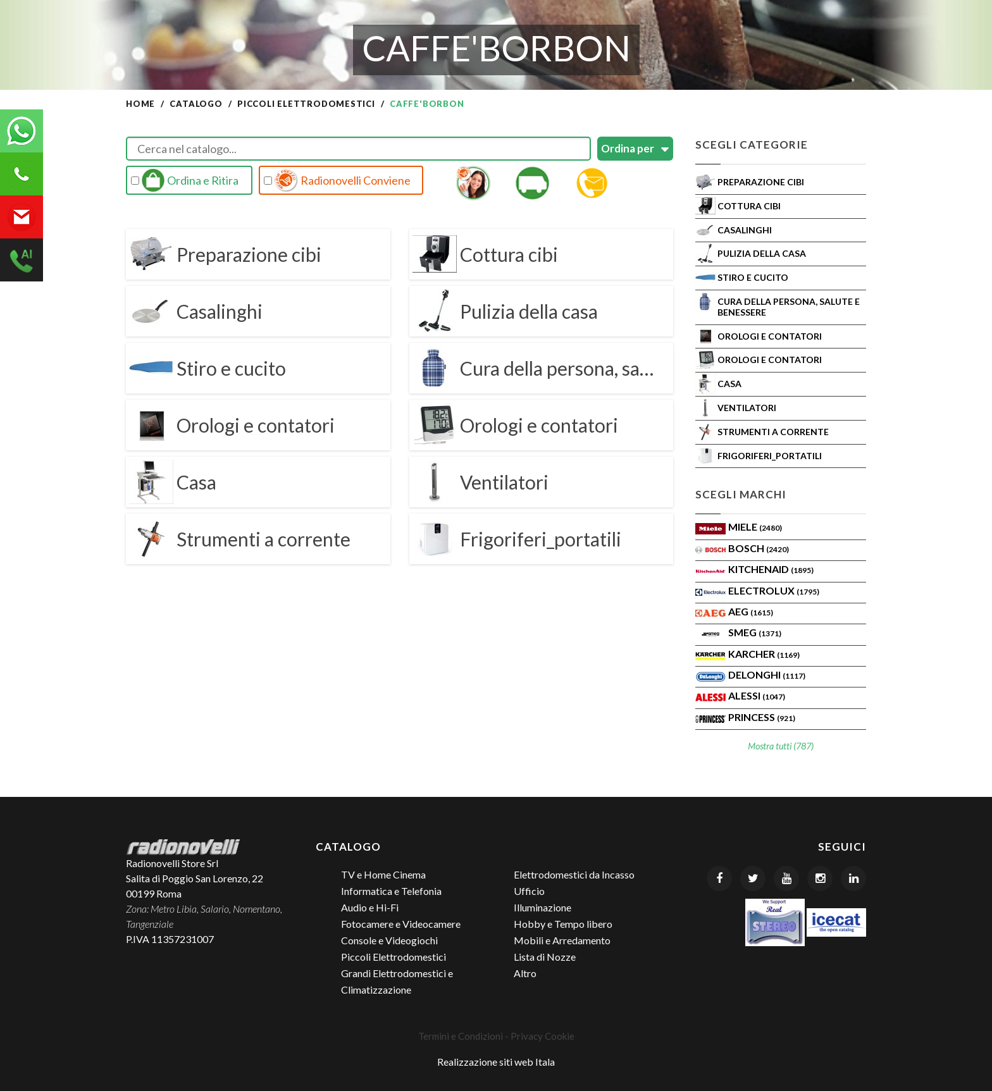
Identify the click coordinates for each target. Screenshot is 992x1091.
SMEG (754, 632)
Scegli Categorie (751, 144)
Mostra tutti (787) (781, 746)
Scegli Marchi (740, 494)
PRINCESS (761, 717)
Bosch (758, 548)
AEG (750, 611)
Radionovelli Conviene (337, 180)
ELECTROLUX (773, 590)
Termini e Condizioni (460, 1036)
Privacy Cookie (542, 1036)
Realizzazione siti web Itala (496, 1062)
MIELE (755, 527)
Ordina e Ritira (185, 180)
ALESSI (756, 695)
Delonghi (766, 675)
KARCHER (764, 654)
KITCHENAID (771, 569)
